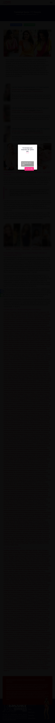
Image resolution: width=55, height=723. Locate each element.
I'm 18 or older (29, 169)
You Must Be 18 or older (26, 163)
